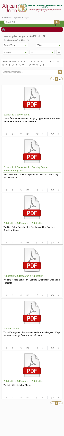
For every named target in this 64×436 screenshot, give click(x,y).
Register (15, 18)
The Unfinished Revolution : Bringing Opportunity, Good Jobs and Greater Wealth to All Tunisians (31, 120)
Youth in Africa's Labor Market (17, 385)
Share (5, 18)
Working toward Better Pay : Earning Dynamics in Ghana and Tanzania (31, 281)
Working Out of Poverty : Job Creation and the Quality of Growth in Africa (29, 228)
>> (60, 79)
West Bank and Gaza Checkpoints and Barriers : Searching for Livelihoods (30, 176)
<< (52, 79)
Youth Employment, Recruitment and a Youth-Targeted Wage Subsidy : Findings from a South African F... (31, 334)
